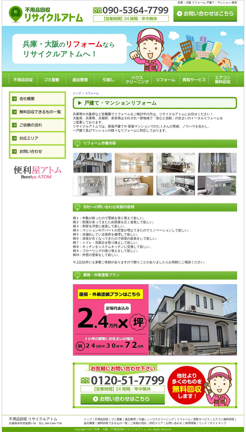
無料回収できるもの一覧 (112, 423)
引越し (143, 419)
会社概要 (89, 423)
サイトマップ (218, 423)
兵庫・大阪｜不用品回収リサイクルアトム (120, 429)
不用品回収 (101, 419)
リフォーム (92, 93)
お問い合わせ (174, 423)
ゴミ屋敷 (116, 419)
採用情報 (190, 423)
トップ (77, 93)
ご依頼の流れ (138, 423)
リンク (203, 423)
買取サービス (201, 419)
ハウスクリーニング (161, 419)
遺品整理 (130, 419)
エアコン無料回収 (223, 419)
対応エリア (156, 423)
